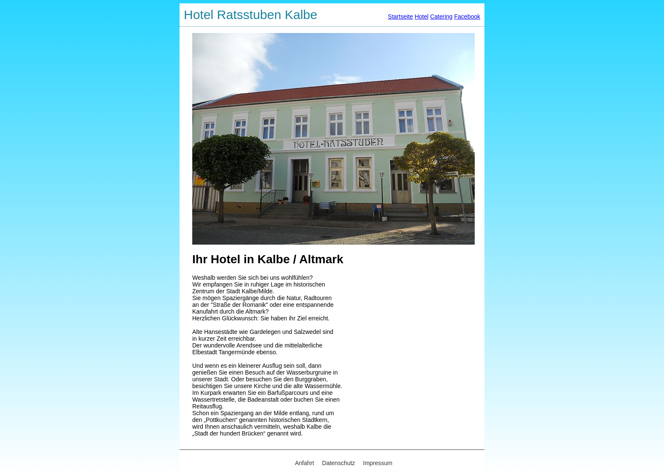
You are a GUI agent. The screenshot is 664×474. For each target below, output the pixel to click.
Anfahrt (304, 463)
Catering (441, 16)
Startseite (400, 16)
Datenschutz (338, 463)
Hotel (422, 16)
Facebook (467, 16)
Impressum (377, 463)
